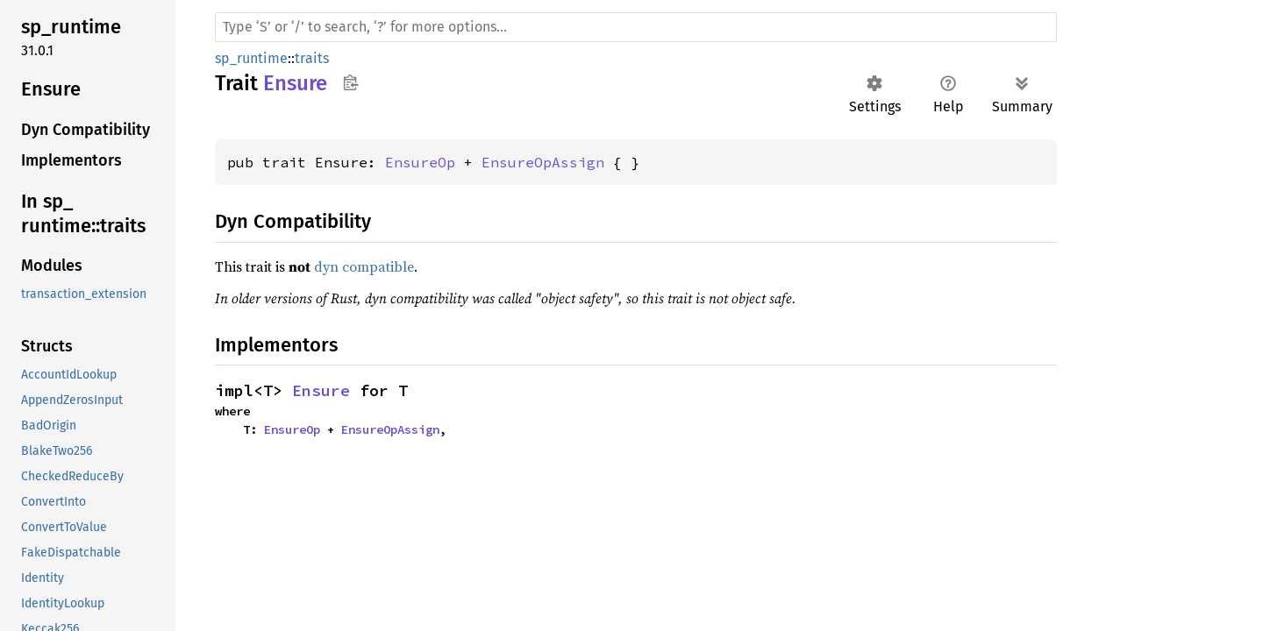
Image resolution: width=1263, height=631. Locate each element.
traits (312, 58)
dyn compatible (364, 266)
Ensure (321, 390)
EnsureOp (420, 162)
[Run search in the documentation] (636, 27)
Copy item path (350, 82)
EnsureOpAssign (543, 162)
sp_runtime (251, 58)
